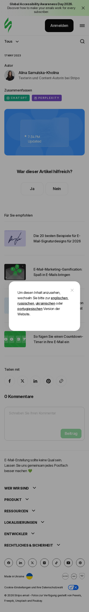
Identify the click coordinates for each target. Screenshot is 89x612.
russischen (25, 303)
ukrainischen (45, 303)
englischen (59, 298)
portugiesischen (29, 309)
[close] (72, 290)
